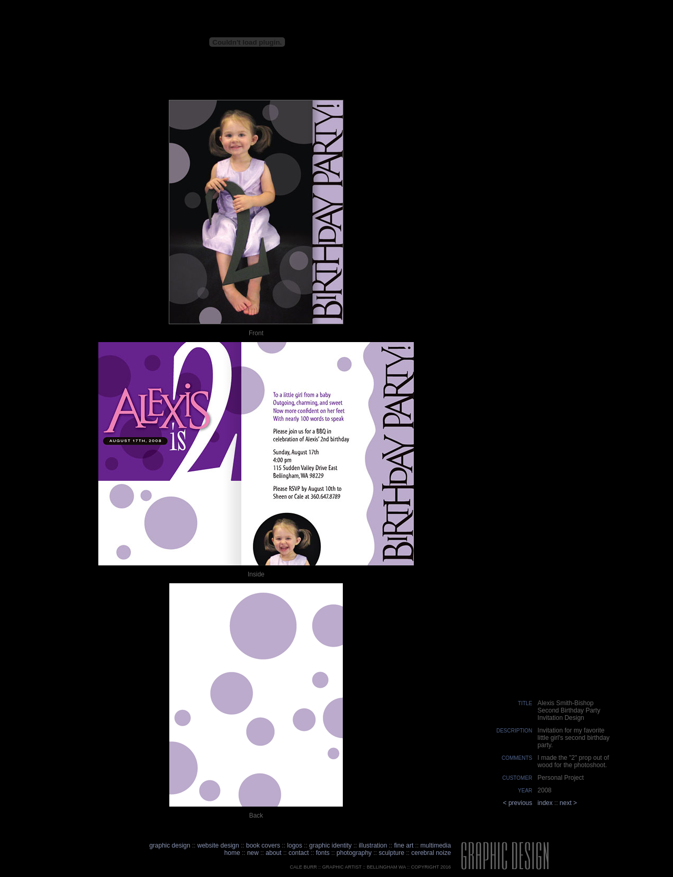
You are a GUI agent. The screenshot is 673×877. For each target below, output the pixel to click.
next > (568, 803)
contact (300, 853)
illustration (373, 845)
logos (294, 845)
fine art (404, 845)
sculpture (391, 853)
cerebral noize (430, 853)
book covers (263, 845)
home (232, 853)
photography (354, 853)
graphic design (169, 845)
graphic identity (330, 845)
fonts (323, 853)
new (253, 853)
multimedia (436, 845)
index (545, 803)
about (273, 853)
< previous (518, 803)
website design (218, 845)
